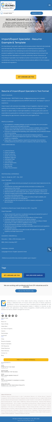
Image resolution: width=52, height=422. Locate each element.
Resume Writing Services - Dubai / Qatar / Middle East (13, 401)
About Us (3, 321)
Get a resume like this (26, 77)
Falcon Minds (4, 324)
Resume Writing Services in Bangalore (9, 410)
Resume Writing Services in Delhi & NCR (36, 406)
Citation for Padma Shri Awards (29, 405)
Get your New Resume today (26, 290)
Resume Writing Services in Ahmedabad (14, 411)
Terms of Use (20, 420)
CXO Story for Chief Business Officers (17, 406)
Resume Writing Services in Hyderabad (28, 410)
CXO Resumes (5, 346)
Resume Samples (6, 341)
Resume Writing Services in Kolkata (42, 408)
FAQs (2, 339)
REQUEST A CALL (36, 13)
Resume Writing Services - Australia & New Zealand (38, 401)
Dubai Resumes (5, 348)
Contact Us (4, 353)
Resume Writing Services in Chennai (23, 408)
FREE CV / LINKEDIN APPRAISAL (26, 359)
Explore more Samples (34, 275)
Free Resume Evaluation (29, 411)
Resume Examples (6, 343)
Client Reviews (5, 350)
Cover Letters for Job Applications (42, 399)
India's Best (4, 326)
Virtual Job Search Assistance (14, 405)
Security (32, 420)
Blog (2, 355)
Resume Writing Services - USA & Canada (11, 403)
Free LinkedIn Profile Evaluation (43, 411)
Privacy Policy (27, 420)
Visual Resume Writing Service (29, 403)
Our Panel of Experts (6, 328)
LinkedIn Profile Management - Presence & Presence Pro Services (15, 413)
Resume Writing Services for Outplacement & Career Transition (20, 399)
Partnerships (4, 333)
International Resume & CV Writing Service (34, 396)
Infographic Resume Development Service (29, 398)
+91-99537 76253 (7, 13)
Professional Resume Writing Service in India (12, 396)
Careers (3, 331)
